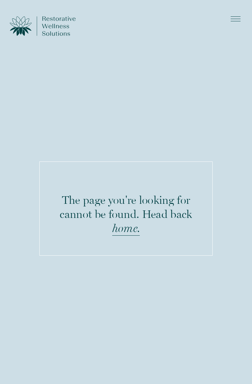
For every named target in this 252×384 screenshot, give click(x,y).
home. (126, 228)
